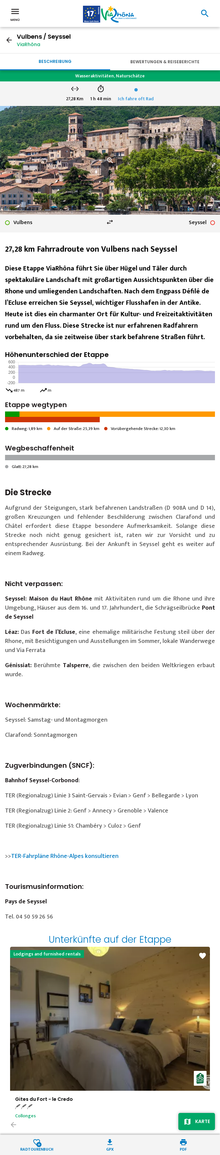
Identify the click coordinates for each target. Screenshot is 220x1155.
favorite (203, 956)
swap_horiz (110, 222)
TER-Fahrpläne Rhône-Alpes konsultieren (65, 856)
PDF (183, 1149)
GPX (110, 1149)
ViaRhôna (28, 44)
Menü (15, 14)
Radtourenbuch (36, 1149)
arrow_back (9, 40)
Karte (202, 1121)
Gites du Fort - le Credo (44, 1099)
